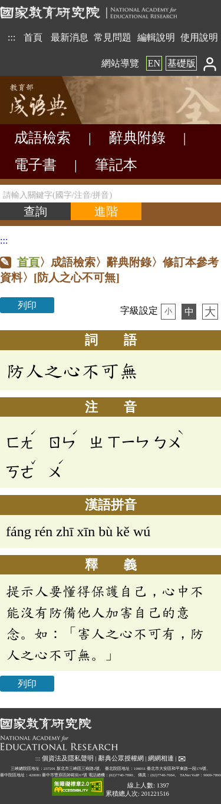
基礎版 (181, 63)
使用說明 (199, 37)
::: (11, 37)
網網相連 (161, 758)
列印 (27, 305)
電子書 (35, 164)
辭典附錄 (137, 137)
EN (154, 63)
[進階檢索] (106, 211)
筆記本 (116, 164)
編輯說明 (156, 37)
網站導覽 (120, 63)
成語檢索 (42, 137)
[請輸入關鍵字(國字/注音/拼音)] (110, 193)
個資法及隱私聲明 (68, 758)
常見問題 (112, 37)
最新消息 (69, 37)
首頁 (33, 37)
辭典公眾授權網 (121, 758)
